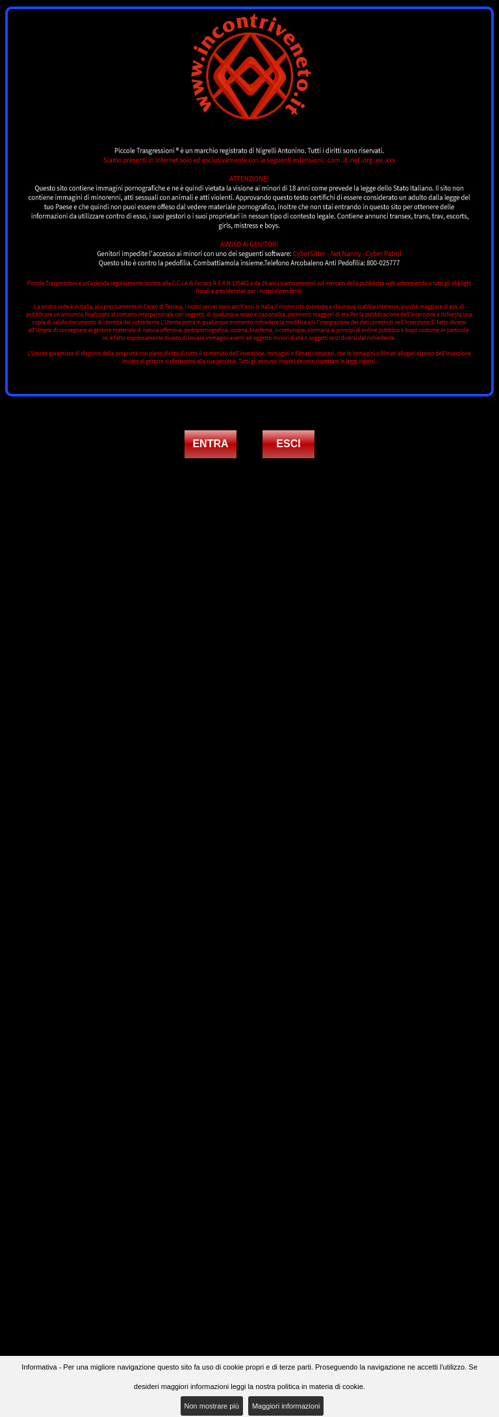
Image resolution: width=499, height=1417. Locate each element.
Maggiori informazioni (286, 1406)
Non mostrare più (212, 1406)
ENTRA (210, 443)
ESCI (288, 443)
